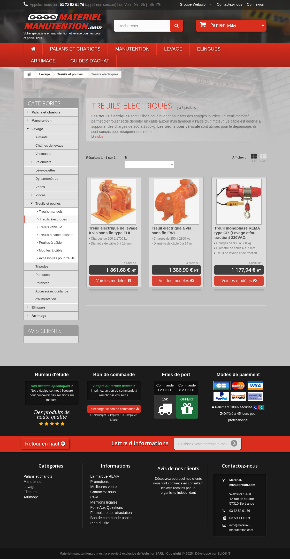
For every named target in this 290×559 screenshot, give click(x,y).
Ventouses (43, 154)
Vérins (40, 187)
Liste (263, 158)
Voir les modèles (113, 280)
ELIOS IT (223, 553)
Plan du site (99, 523)
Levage (173, 49)
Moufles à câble (50, 250)
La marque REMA (104, 476)
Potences (42, 283)
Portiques (42, 275)
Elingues (209, 49)
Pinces (40, 195)
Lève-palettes (45, 170)
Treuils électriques (53, 219)
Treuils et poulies (70, 74)
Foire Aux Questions (106, 507)
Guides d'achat (90, 60)
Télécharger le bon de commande (114, 409)
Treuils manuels (50, 211)
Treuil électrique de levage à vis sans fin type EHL (113, 230)
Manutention (132, 49)
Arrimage (43, 60)
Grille (253, 158)
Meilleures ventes (104, 487)
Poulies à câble (50, 243)
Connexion (255, 4)
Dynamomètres (46, 179)
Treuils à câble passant (55, 235)
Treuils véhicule (50, 227)
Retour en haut (45, 444)
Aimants (41, 137)
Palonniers (43, 162)
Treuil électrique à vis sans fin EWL (171, 230)
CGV (94, 497)
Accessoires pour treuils (56, 258)
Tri (126, 157)
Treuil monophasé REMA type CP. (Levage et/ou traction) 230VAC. (237, 233)
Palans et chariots (75, 49)
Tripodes (41, 266)
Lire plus (97, 136)
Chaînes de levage (49, 145)
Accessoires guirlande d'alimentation (51, 295)
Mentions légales (104, 502)
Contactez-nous (229, 4)
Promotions (99, 481)
